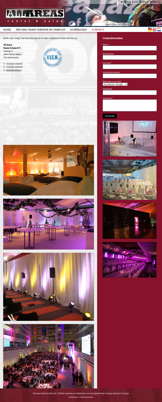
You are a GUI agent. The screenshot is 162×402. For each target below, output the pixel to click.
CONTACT (98, 29)
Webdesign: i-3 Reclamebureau (81, 397)
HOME (7, 29)
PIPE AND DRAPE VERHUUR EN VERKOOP (40, 29)
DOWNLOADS (78, 29)
